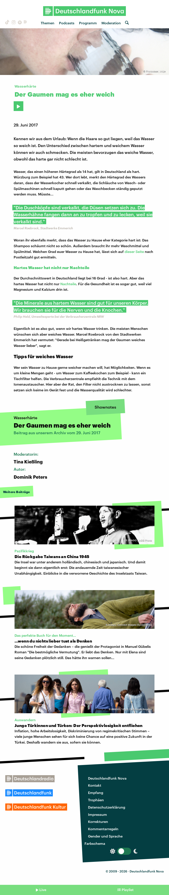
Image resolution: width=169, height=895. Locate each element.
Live (42, 889)
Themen (47, 23)
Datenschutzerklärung (106, 807)
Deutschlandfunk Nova (107, 778)
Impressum (97, 814)
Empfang (95, 792)
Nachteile (68, 284)
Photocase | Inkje (155, 71)
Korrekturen (98, 821)
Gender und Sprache (105, 836)
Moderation (111, 23)
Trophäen (96, 800)
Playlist (128, 889)
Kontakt (94, 785)
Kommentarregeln (103, 829)
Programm (88, 23)
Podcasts (66, 23)
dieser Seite (134, 251)
